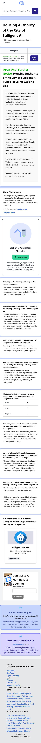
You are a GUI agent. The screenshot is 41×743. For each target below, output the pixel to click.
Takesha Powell (18, 644)
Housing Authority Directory (19, 701)
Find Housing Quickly (16, 715)
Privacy (10, 680)
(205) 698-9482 (9, 212)
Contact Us (11, 682)
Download (20, 257)
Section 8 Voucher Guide (17, 720)
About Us (11, 670)
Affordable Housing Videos (18, 699)
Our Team (11, 673)
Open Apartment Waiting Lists (20, 696)
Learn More (34, 58)
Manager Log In (13, 685)
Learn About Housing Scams (19, 728)
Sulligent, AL (22, 209)
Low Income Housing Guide (18, 718)
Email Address (18, 587)
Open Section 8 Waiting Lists (19, 693)
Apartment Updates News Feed (20, 704)
